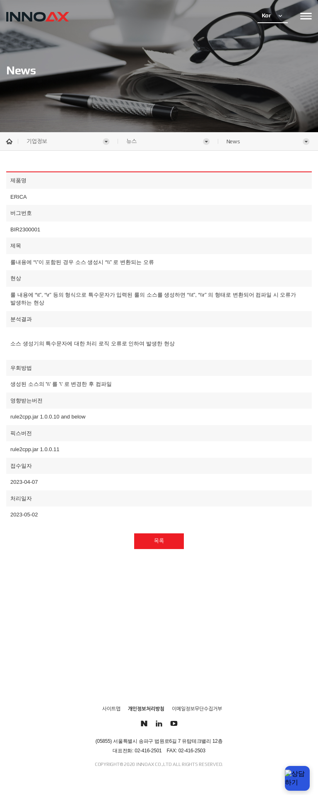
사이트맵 (111, 708)
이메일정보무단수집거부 (197, 708)
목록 (159, 541)
